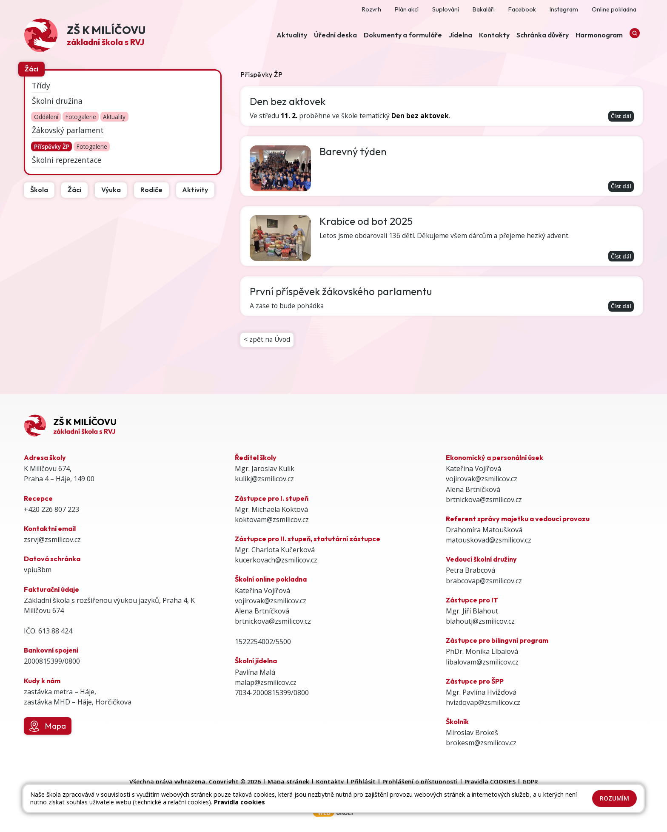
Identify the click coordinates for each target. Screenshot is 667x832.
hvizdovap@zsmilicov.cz (483, 702)
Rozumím (614, 798)
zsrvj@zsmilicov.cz (52, 539)
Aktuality (114, 117)
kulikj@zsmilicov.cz (264, 478)
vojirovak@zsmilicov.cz (270, 600)
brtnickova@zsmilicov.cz (273, 621)
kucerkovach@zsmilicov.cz (276, 560)
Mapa (47, 726)
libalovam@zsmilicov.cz (482, 662)
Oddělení (46, 117)
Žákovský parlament (68, 130)
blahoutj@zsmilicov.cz (480, 621)
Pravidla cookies (239, 802)
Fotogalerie (81, 117)
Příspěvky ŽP (51, 146)
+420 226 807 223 (51, 509)
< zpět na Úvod (267, 342)
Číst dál (620, 116)
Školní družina (57, 100)
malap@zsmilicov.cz (265, 682)
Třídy (41, 85)
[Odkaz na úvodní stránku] (84, 36)
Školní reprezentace (66, 159)
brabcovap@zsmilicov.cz (484, 580)
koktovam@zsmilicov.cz (272, 519)
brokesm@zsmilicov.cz (481, 742)
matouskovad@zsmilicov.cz (488, 540)
